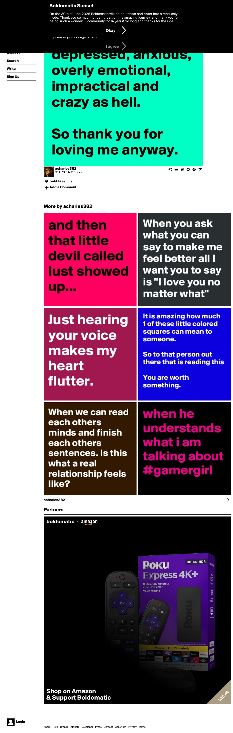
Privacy (132, 727)
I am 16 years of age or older (77, 37)
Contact (108, 727)
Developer (87, 727)
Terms (142, 727)
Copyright (120, 727)
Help (55, 727)
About (47, 727)
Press (98, 727)
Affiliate (75, 727)
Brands (64, 727)
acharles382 (65, 169)
